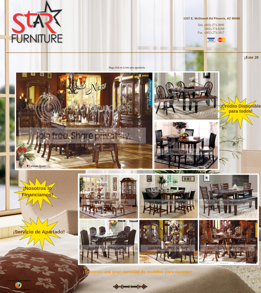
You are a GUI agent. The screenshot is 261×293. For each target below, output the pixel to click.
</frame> (228, 197)
